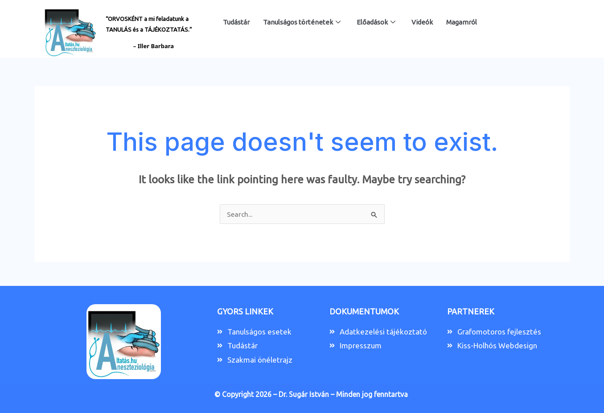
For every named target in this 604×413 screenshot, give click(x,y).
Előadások (376, 22)
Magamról (461, 22)
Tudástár (236, 22)
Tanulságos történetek (302, 22)
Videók (422, 22)
